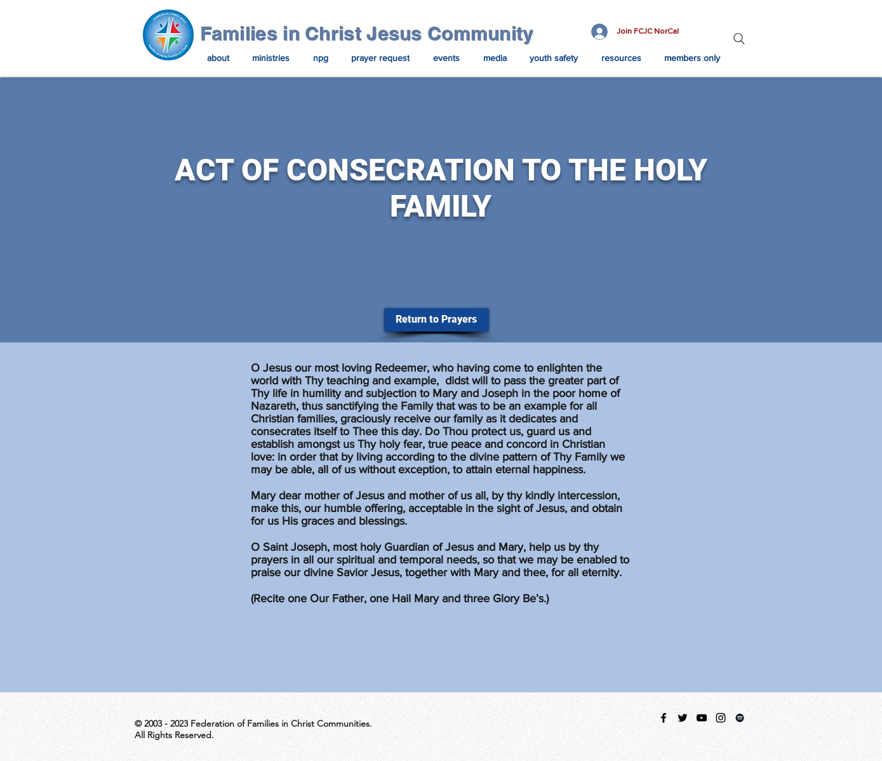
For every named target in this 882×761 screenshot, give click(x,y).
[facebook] (663, 717)
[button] (218, 58)
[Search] (739, 38)
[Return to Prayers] (436, 320)
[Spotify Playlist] (739, 717)
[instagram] (720, 717)
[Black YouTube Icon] (701, 717)
